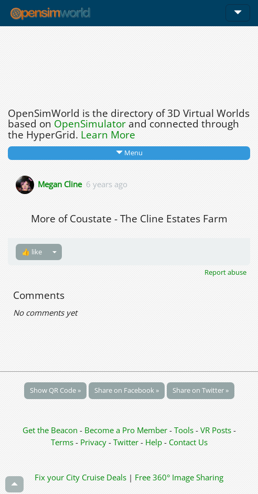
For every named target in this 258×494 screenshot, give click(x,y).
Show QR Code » (55, 390)
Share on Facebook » (126, 390)
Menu (129, 152)
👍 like (32, 251)
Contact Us (188, 442)
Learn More (108, 135)
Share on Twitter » (201, 390)
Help (153, 442)
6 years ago (106, 183)
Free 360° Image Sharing (179, 477)
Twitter (125, 442)
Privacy (93, 442)
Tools (185, 430)
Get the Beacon (50, 430)
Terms (63, 442)
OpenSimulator (90, 124)
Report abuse (225, 272)
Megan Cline (60, 183)
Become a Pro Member (126, 430)
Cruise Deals (104, 477)
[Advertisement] (129, 64)
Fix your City (57, 477)
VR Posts (216, 430)
